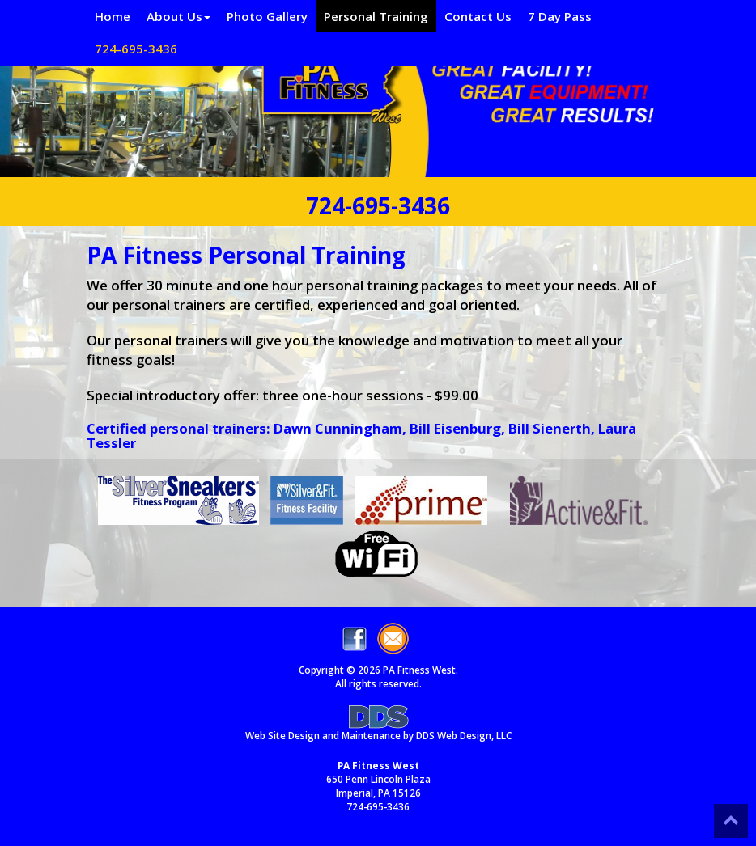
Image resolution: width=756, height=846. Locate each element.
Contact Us (478, 16)
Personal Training (376, 16)
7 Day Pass (560, 16)
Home (112, 16)
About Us (178, 16)
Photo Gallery (267, 16)
